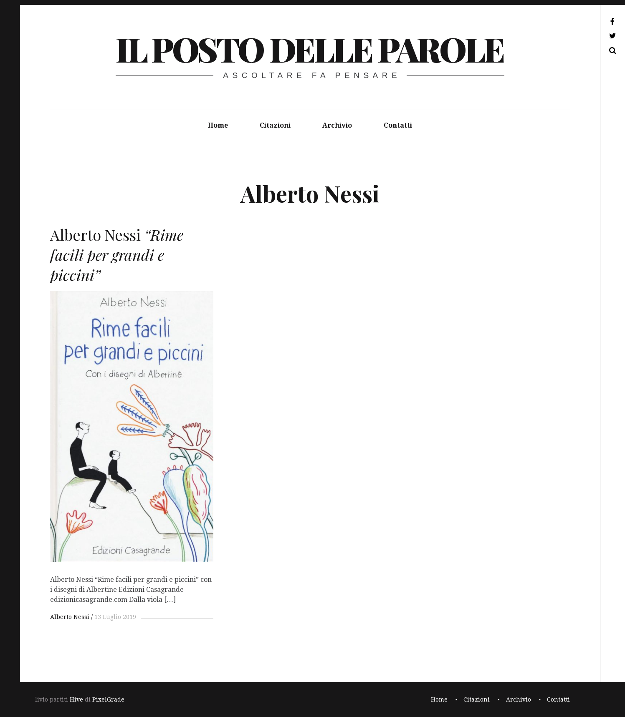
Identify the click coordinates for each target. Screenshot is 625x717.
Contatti (398, 125)
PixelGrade (108, 699)
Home (218, 125)
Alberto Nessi (69, 617)
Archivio (337, 125)
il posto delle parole (310, 48)
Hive (76, 699)
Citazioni (275, 125)
